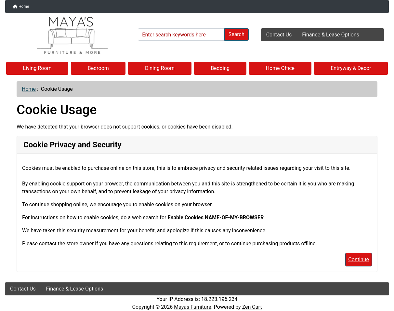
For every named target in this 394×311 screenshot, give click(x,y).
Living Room (37, 68)
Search (236, 34)
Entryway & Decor (351, 68)
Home (21, 6)
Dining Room (160, 68)
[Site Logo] (69, 35)
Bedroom (98, 68)
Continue (358, 259)
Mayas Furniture (192, 307)
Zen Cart (252, 307)
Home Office (280, 68)
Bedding (220, 68)
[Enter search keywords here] (181, 34)
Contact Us (279, 35)
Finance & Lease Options (330, 35)
